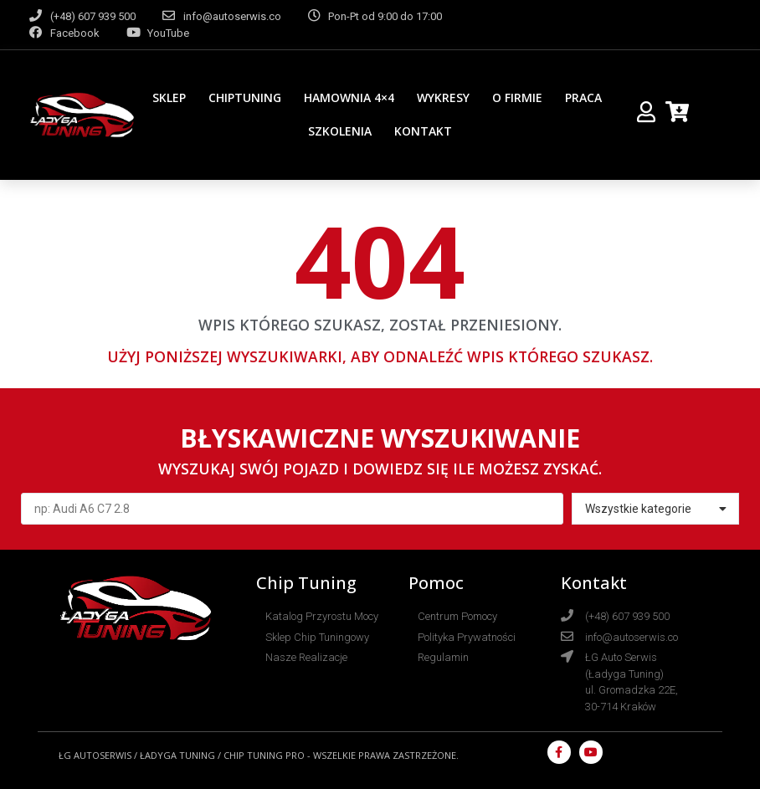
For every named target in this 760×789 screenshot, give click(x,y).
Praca (583, 97)
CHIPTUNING (244, 97)
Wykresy (443, 97)
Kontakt (423, 131)
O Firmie (517, 97)
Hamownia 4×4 (349, 97)
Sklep (169, 97)
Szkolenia (340, 131)
